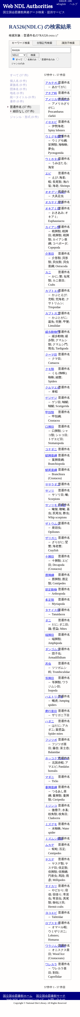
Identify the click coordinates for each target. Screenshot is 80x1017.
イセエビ (51, 122)
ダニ (48, 620)
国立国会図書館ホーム (17, 995)
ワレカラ (51, 964)
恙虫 (48, 663)
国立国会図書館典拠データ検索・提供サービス (40, 8)
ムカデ (49, 845)
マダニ (49, 777)
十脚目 (49, 556)
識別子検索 (68, 43)
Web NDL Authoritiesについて (25, 999)
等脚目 (49, 678)
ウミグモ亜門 (54, 136)
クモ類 (49, 369)
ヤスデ (49, 859)
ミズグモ (51, 824)
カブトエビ (52, 290)
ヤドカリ (51, 886)
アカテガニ (52, 82)
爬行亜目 (51, 711)
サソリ (49, 490)
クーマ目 (51, 354)
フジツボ (51, 739)
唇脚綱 (49, 575)
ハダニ (49, 721)
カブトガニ (52, 313)
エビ (48, 173)
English (61, 4)
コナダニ (51, 449)
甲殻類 (49, 412)
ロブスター (52, 923)
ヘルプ (73, 4)
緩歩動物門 (52, 331)
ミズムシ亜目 (54, 838)
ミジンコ (51, 805)
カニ (48, 272)
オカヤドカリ (54, 202)
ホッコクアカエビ (57, 758)
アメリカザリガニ (57, 99)
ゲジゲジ (51, 397)
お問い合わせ (56, 999)
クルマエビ (52, 387)
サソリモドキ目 (55, 505)
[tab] (21, 42)
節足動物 (51, 589)
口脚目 (49, 426)
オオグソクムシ (55, 192)
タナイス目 (52, 610)
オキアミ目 (52, 208)
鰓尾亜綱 (51, 470)
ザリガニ (51, 538)
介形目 (49, 253)
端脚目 (49, 634)
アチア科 (51, 93)
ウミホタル (52, 159)
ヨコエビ (51, 912)
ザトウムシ (52, 523)
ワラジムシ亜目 (55, 945)
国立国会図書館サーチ (50, 995)
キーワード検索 (21, 43)
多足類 (49, 599)
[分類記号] (41, 50)
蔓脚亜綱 (51, 787)
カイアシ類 (52, 227)
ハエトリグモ (54, 696)
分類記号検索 (44, 43)
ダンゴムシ (52, 649)
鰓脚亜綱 (51, 455)
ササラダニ (52, 484)
